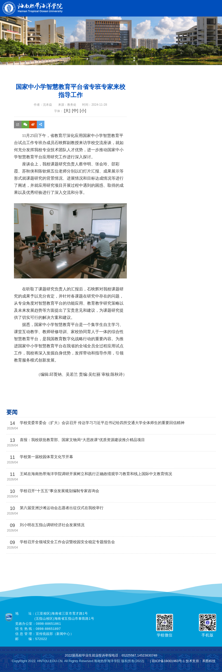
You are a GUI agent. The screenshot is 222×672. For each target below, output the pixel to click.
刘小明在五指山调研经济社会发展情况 (52, 525)
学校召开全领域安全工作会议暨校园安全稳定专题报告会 (67, 542)
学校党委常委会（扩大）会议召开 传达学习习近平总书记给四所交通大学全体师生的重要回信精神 (102, 423)
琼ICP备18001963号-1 (168, 661)
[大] (67, 110)
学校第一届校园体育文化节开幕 (46, 457)
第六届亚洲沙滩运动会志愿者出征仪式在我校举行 (62, 508)
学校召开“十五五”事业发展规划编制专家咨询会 (59, 491)
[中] (75, 110)
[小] (83, 110)
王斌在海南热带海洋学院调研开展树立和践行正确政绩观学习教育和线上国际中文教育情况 (96, 474)
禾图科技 (208, 661)
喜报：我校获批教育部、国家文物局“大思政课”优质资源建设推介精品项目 (82, 440)
